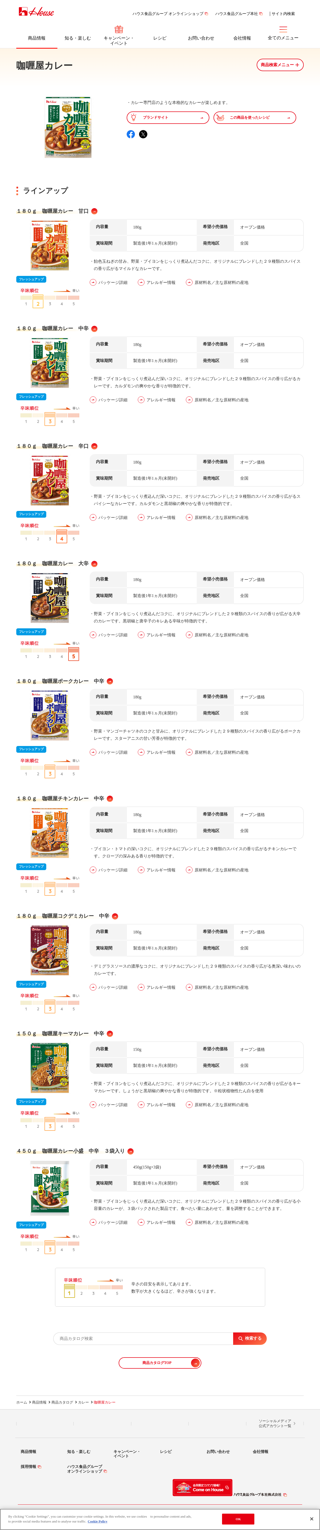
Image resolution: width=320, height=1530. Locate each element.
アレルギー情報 (161, 282)
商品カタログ (62, 1402)
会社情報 (242, 38)
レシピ (159, 38)
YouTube (217, 1423)
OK (238, 1519)
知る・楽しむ (78, 38)
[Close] (311, 1519)
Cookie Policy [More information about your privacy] (97, 1521)
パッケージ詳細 (112, 282)
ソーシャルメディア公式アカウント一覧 (275, 1423)
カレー (83, 1402)
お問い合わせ (201, 38)
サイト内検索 (283, 14)
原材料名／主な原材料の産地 (221, 282)
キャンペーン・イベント (119, 41)
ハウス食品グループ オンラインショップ (168, 14)
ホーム (21, 1402)
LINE (45, 1423)
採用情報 (28, 1467)
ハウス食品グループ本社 (236, 14)
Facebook (160, 1423)
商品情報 (36, 38)
